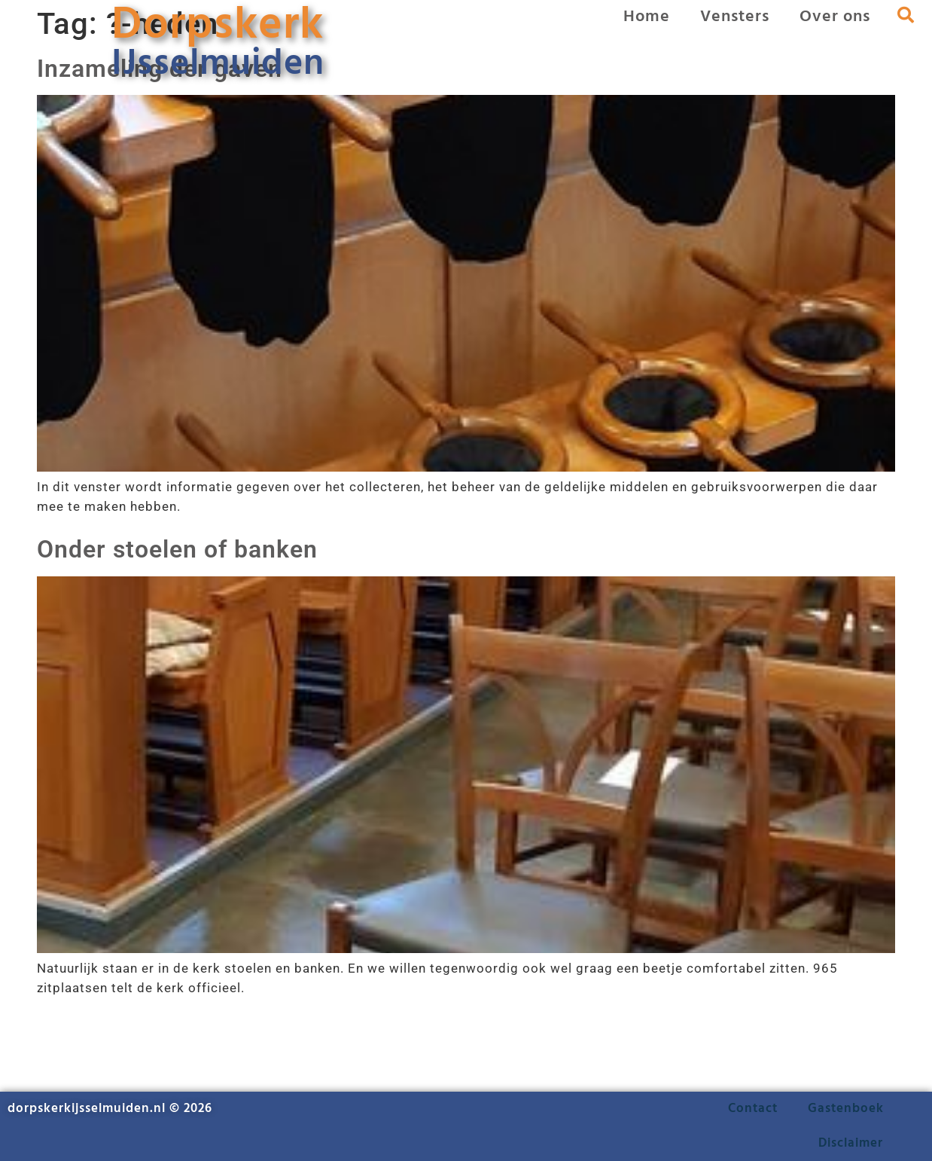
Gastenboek (846, 1108)
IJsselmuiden (217, 64)
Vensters (734, 17)
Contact (753, 1108)
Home (646, 17)
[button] (906, 15)
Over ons (835, 17)
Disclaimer (850, 1143)
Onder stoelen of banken (177, 549)
